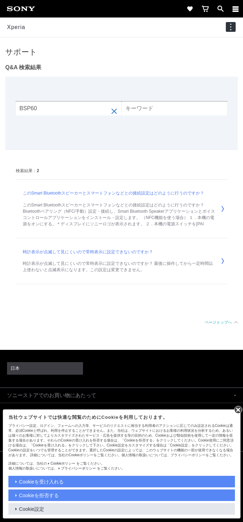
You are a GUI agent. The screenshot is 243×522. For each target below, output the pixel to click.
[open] (220, 8)
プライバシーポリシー (78, 468)
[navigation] (230, 27)
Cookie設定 (31, 509)
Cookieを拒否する (39, 495)
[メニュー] (235, 8)
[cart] (205, 8)
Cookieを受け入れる (41, 482)
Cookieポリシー (62, 463)
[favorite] (189, 8)
